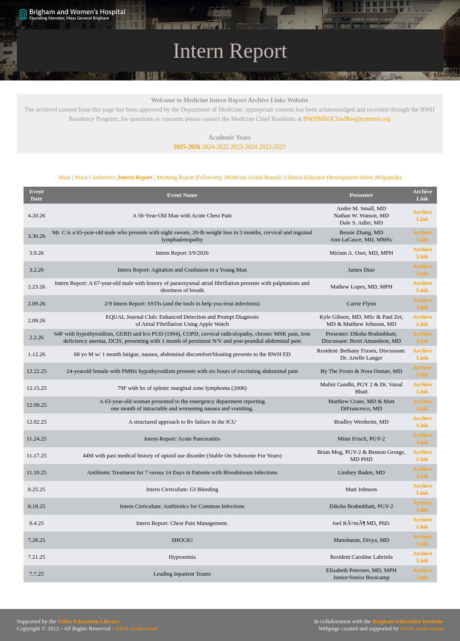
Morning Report (175, 177)
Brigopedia (389, 177)
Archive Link (422, 215)
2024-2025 (215, 147)
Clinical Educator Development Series (328, 177)
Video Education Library (89, 621)
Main (65, 177)
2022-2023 (272, 147)
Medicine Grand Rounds (253, 177)
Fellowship (210, 177)
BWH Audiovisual (136, 628)
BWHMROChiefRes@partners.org (347, 119)
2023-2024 (243, 147)
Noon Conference (95, 177)
